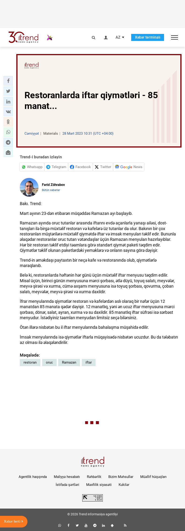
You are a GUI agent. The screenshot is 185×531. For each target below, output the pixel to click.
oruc (49, 362)
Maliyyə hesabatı (67, 477)
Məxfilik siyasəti (99, 485)
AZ (118, 37)
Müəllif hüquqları (153, 477)
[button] (8, 81)
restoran (30, 362)
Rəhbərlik (94, 477)
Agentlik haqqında (33, 477)
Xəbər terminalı (147, 37)
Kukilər (124, 485)
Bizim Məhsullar (120, 477)
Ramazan (69, 362)
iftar (89, 362)
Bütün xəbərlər (51, 190)
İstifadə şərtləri (67, 485)
